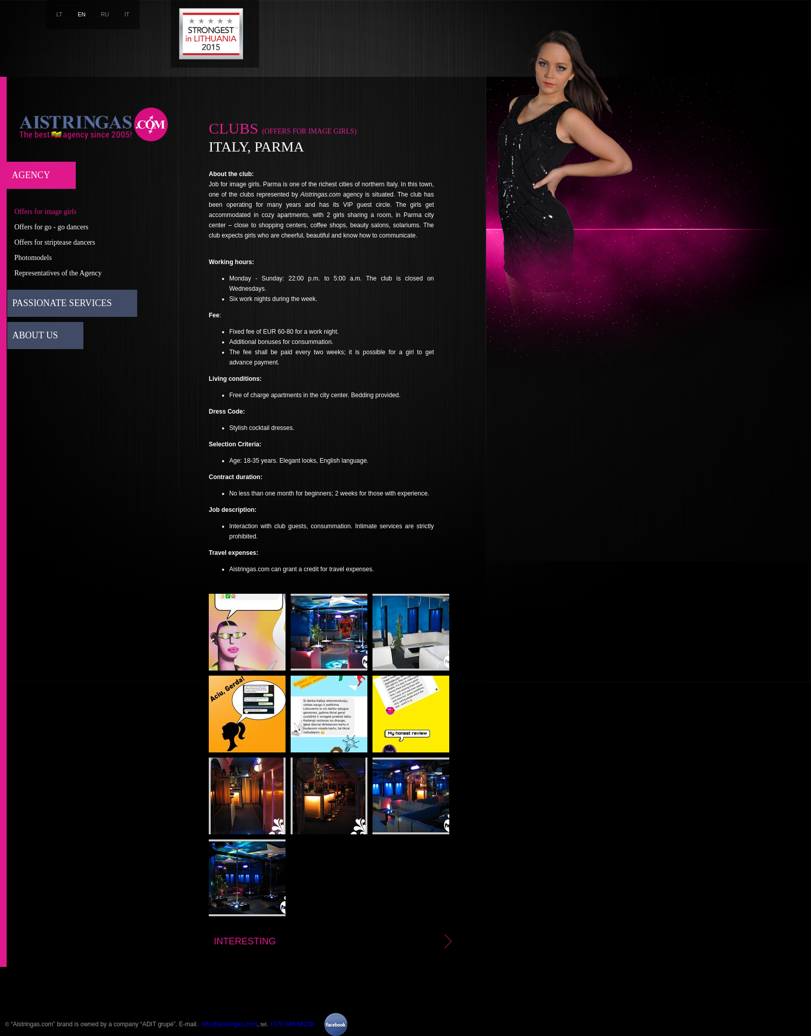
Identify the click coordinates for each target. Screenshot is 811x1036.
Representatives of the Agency (58, 273)
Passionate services (62, 303)
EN (81, 14)
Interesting (334, 941)
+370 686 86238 (292, 1024)
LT (59, 14)
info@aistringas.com (229, 1024)
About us (35, 335)
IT (126, 14)
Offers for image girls (45, 211)
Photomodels (33, 258)
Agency (31, 175)
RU (105, 14)
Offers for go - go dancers (51, 227)
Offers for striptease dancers (54, 242)
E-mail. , (219, 1024)
